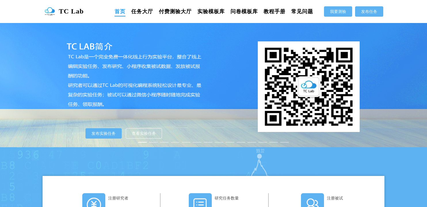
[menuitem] (120, 11)
